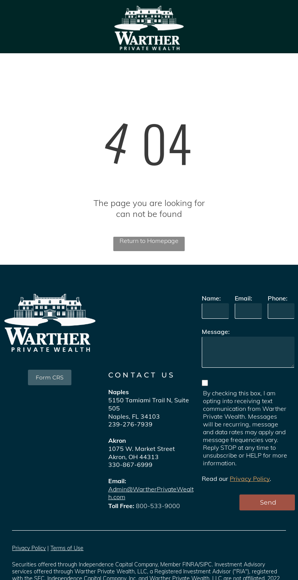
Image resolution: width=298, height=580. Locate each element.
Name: (211, 298)
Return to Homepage (149, 241)
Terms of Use (66, 548)
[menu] (281, 27)
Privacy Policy (250, 478)
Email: (243, 298)
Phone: (278, 298)
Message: (216, 331)
